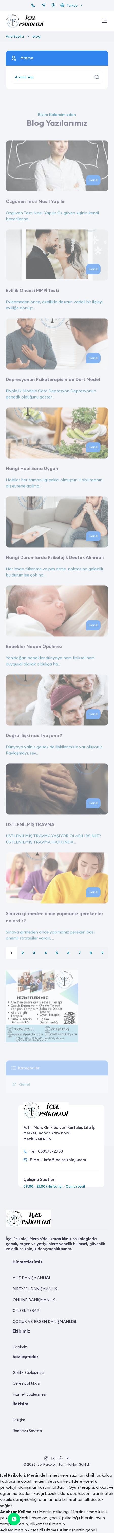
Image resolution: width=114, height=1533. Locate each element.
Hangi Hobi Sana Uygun (32, 480)
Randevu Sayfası (27, 1430)
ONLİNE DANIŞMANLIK (34, 1299)
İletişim (19, 1419)
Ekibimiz (20, 1347)
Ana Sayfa (15, 36)
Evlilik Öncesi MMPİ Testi (32, 302)
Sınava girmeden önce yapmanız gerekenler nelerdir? (54, 928)
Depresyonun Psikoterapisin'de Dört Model (53, 391)
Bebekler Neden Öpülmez (34, 658)
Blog (36, 36)
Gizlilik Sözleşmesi (28, 1372)
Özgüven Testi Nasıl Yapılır (35, 213)
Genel (93, 191)
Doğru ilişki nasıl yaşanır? (34, 747)
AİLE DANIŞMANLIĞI (31, 1277)
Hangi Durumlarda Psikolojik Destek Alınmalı (55, 569)
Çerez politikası (26, 1383)
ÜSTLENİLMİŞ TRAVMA (30, 836)
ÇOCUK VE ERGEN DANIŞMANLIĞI (44, 1321)
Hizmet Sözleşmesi (29, 1394)
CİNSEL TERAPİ (26, 1310)
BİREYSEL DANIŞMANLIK (35, 1288)
